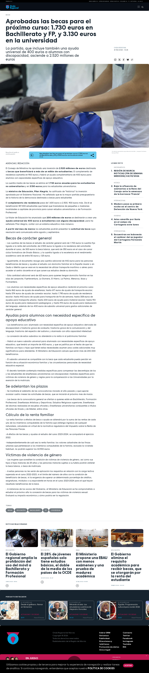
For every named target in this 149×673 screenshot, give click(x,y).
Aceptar (128, 665)
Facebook (127, 638)
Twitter (126, 635)
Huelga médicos (93, 1)
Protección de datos (109, 647)
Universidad (56, 510)
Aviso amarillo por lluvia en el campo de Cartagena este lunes (127, 222)
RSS (124, 647)
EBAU (78, 550)
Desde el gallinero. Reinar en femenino (32, 605)
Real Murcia (123, 1)
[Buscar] (141, 7)
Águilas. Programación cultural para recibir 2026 (129, 605)
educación (21, 510)
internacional (119, 200)
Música (117, 183)
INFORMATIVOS (119, 167)
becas (8, 15)
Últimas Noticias (114, 1)
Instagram (128, 641)
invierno (117, 216)
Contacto (127, 632)
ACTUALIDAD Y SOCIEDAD (30, 614)
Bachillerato (35, 510)
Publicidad (104, 638)
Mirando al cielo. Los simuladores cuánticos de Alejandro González (80, 606)
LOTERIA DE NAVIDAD (104, 1)
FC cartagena (132, 1)
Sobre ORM (104, 632)
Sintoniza (104, 635)
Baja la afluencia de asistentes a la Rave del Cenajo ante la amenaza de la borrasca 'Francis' (128, 190)
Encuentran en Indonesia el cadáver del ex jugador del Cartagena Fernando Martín (128, 238)
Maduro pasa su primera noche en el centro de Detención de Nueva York (128, 207)
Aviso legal (104, 650)
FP (46, 510)
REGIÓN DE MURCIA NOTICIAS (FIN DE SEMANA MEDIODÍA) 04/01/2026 (128, 173)
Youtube (127, 644)
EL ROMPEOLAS (26, 602)
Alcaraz (140, 1)
